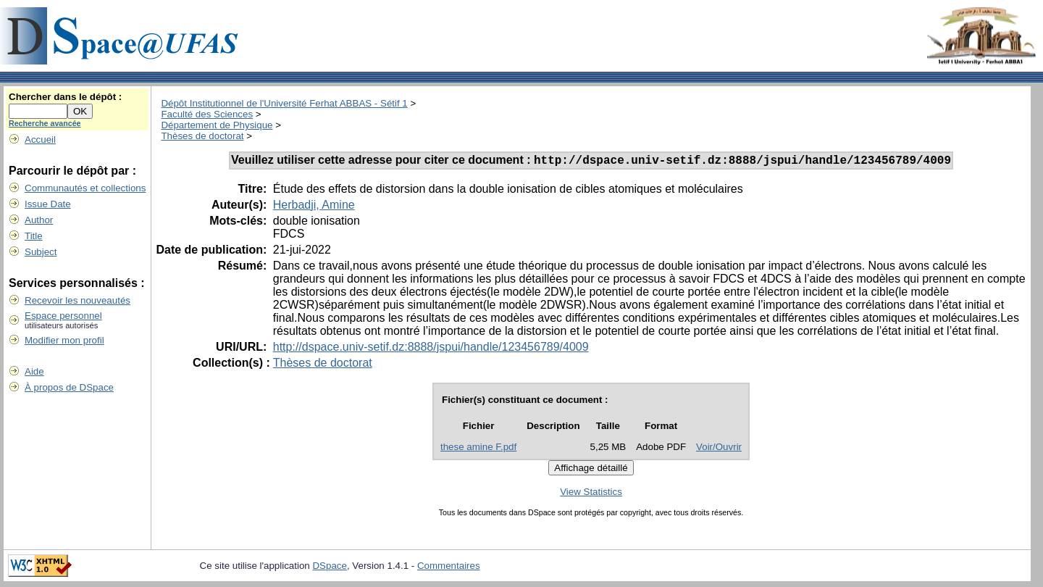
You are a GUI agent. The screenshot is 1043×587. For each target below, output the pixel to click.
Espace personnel (63, 315)
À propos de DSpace (69, 387)
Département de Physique (216, 125)
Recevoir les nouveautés (77, 300)
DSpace (329, 567)
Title (34, 235)
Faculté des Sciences (207, 114)
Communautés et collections (85, 188)
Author (39, 220)
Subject (40, 251)
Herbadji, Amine (314, 207)
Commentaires (448, 567)
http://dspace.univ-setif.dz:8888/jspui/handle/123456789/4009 (431, 349)
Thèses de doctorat (202, 135)
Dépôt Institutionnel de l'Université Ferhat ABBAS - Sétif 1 (284, 103)
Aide (34, 371)
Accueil (40, 139)
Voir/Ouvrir (719, 449)
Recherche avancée (45, 123)
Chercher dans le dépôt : (65, 96)
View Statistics (591, 493)
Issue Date (48, 204)
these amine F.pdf (478, 449)
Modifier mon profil (64, 340)
